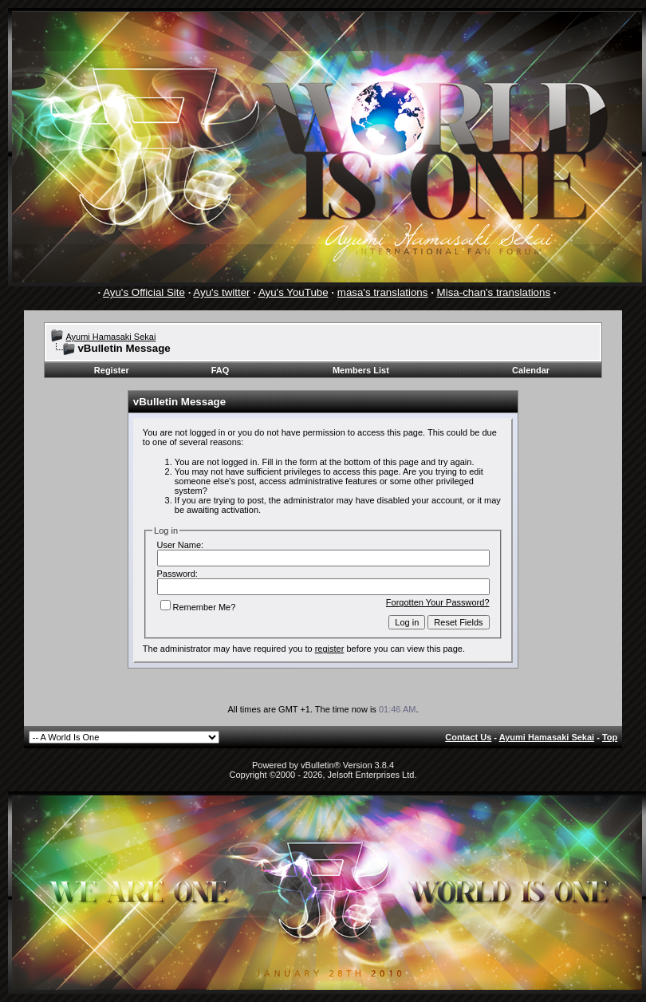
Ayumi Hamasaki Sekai (110, 336)
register (330, 648)
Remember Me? (198, 607)
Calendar (530, 370)
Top (609, 737)
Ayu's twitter (221, 292)
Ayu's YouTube (293, 292)
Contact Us (468, 737)
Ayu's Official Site (144, 292)
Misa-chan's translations (494, 292)
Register (111, 370)
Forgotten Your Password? (438, 602)
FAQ (220, 370)
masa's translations (382, 292)
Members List (361, 370)
